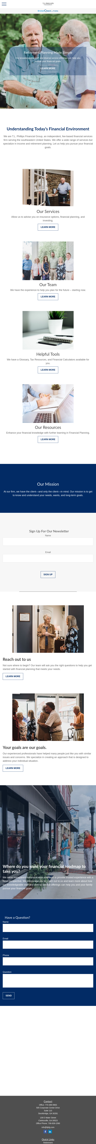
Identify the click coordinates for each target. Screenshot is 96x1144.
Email (48, 552)
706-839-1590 (54, 1123)
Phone (6, 955)
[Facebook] (45, 1131)
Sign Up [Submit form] (48, 574)
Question (7, 972)
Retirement (48, 1143)
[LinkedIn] (50, 1131)
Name (48, 535)
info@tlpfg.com (48, 1127)
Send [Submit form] (9, 995)
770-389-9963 (51, 1105)
